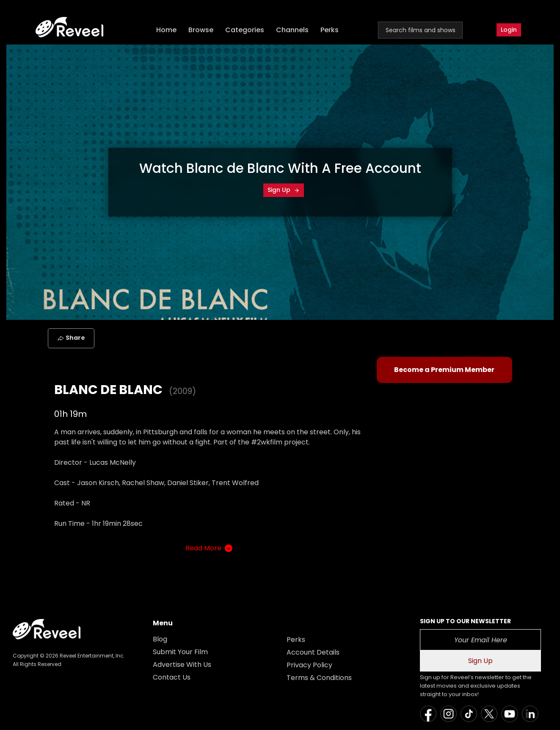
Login (509, 29)
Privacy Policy (309, 665)
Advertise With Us (182, 664)
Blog (160, 639)
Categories (244, 30)
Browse (200, 30)
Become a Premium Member (444, 370)
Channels (292, 30)
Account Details (313, 652)
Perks (329, 30)
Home (166, 30)
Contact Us (171, 677)
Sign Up (284, 190)
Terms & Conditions (319, 678)
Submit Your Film (180, 652)
